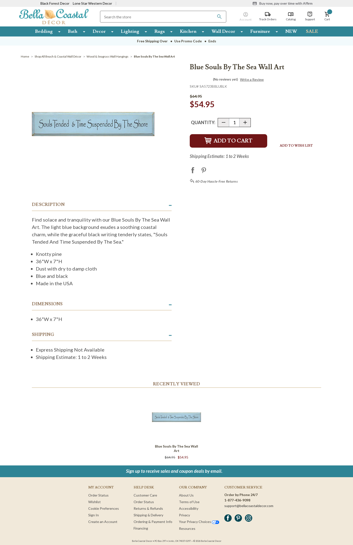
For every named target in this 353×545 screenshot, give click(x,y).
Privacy (184, 515)
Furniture (260, 31)
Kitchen (188, 31)
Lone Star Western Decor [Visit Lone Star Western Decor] (92, 3)
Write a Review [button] (252, 79)
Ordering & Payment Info (153, 522)
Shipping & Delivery (148, 515)
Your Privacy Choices (199, 522)
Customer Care (145, 495)
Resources (187, 528)
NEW (291, 31)
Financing (141, 528)
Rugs (159, 31)
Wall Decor (223, 31)
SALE (312, 31)
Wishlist (94, 502)
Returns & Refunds (148, 508)
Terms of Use (189, 502)
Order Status (98, 495)
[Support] (310, 16)
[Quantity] (234, 122)
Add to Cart (228, 140)
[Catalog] (291, 16)
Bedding (44, 31)
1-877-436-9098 (237, 500)
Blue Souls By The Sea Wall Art (176, 448)
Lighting (130, 31)
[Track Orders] (267, 16)
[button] (327, 16)
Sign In (93, 515)
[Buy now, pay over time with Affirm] (282, 3)
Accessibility (188, 508)
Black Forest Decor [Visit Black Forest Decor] (54, 3)
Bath (72, 31)
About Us (186, 495)
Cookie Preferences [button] (103, 508)
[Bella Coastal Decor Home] (53, 16)
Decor (99, 31)
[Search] (219, 17)
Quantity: (203, 122)
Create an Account (102, 522)
